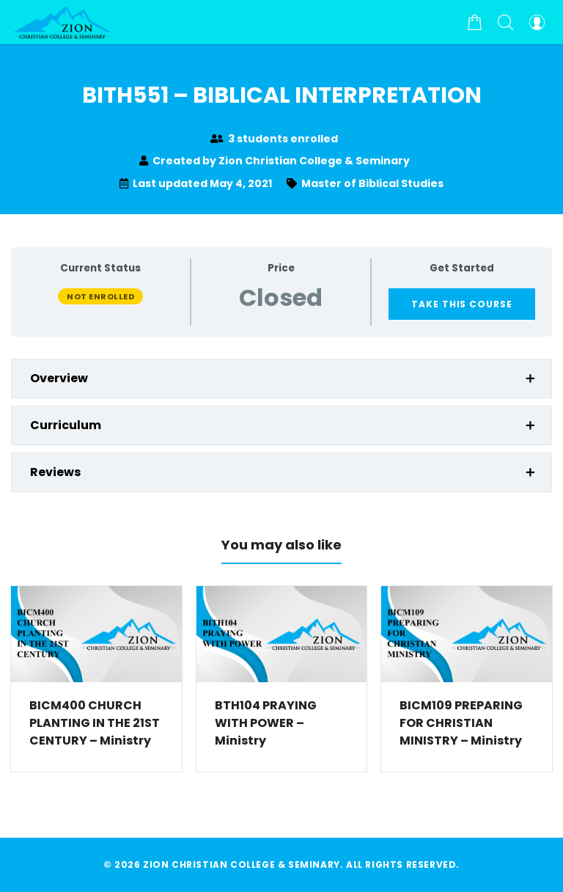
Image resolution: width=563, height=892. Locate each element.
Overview (59, 378)
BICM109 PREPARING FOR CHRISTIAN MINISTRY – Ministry (461, 723)
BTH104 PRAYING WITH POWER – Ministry (266, 723)
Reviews (55, 472)
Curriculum (65, 425)
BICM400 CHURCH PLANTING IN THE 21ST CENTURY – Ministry (94, 723)
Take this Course (461, 304)
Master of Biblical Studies (372, 183)
